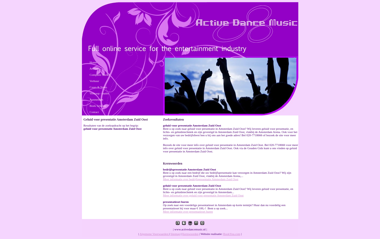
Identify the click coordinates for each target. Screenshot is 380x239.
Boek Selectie (98, 105)
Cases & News (98, 87)
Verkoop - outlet (99, 93)
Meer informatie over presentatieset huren (188, 211)
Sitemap (175, 233)
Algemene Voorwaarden (154, 233)
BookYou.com (231, 233)
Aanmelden (96, 99)
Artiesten (95, 68)
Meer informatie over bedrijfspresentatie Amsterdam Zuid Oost (201, 179)
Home (93, 62)
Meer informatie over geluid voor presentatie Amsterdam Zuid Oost (203, 195)
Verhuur (94, 81)
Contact (94, 112)
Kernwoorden (190, 233)
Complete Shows (100, 74)
